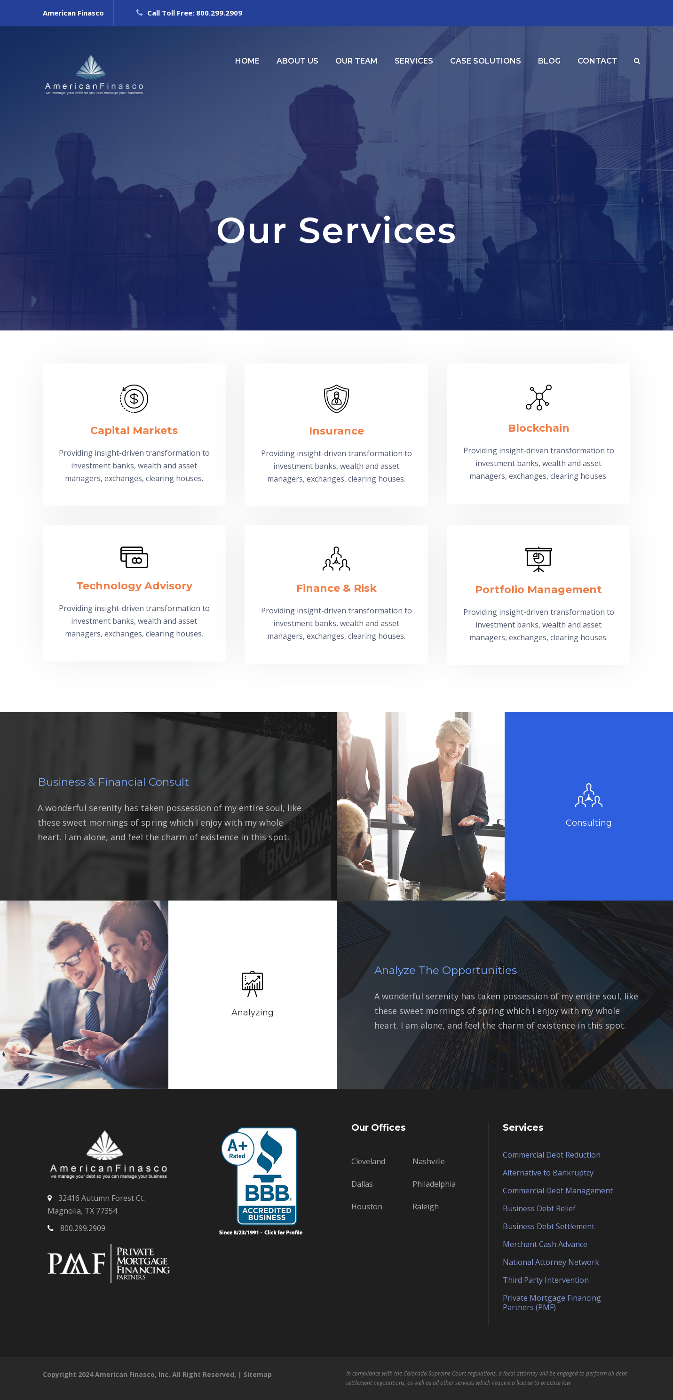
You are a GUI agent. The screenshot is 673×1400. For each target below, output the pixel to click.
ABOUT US (297, 60)
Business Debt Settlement (548, 1226)
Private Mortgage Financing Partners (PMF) (552, 1302)
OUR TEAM (356, 60)
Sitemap (258, 1374)
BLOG (549, 60)
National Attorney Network (551, 1262)
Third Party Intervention (546, 1280)
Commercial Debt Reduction (552, 1155)
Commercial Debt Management (558, 1190)
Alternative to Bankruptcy (548, 1172)
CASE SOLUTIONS (485, 60)
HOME (247, 60)
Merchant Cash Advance (545, 1244)
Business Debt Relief (539, 1208)
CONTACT (598, 60)
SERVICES (414, 60)
